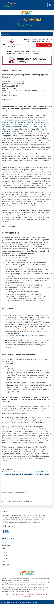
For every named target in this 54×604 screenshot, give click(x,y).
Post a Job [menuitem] (5, 565)
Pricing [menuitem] (4, 552)
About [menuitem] (4, 549)
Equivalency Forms (23, 336)
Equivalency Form (13, 392)
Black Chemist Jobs (18, 602)
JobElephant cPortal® (9, 589)
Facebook (4, 531)
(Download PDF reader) (16, 122)
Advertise (5, 555)
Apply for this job (44, 45)
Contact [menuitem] (5, 558)
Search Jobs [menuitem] (6, 545)
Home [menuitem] (4, 542)
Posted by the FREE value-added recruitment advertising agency (15, 496)
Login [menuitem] (4, 561)
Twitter (7, 531)
